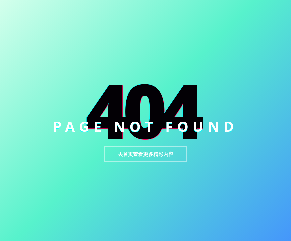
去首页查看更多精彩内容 (145, 154)
